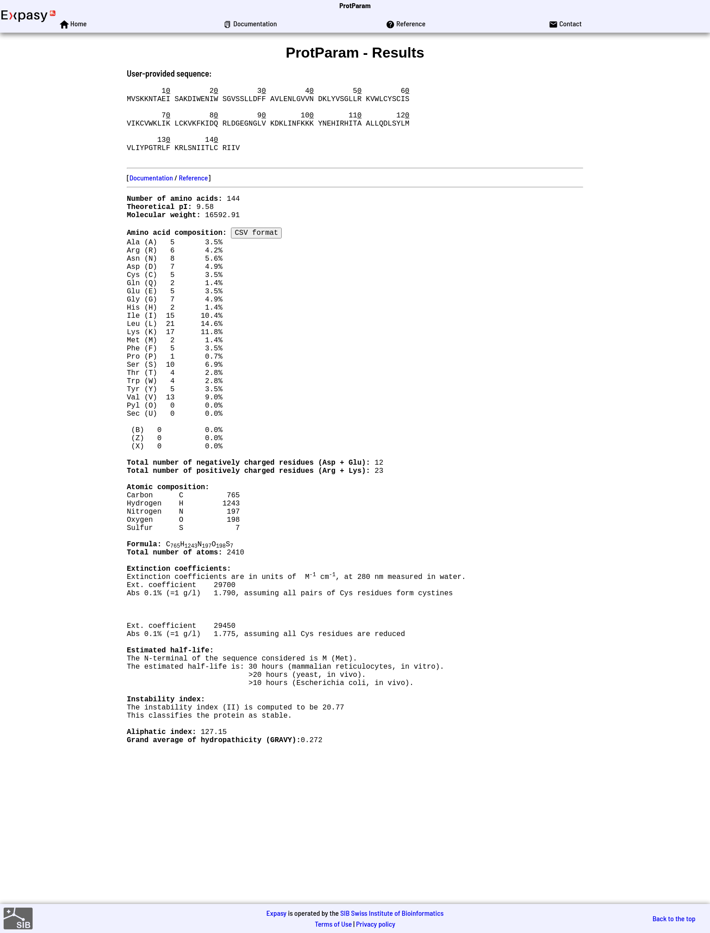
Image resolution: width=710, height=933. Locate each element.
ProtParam (355, 5)
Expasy (276, 913)
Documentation (151, 194)
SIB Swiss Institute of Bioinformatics (391, 913)
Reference (193, 194)
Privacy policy (375, 923)
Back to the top (674, 918)
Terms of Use (333, 923)
